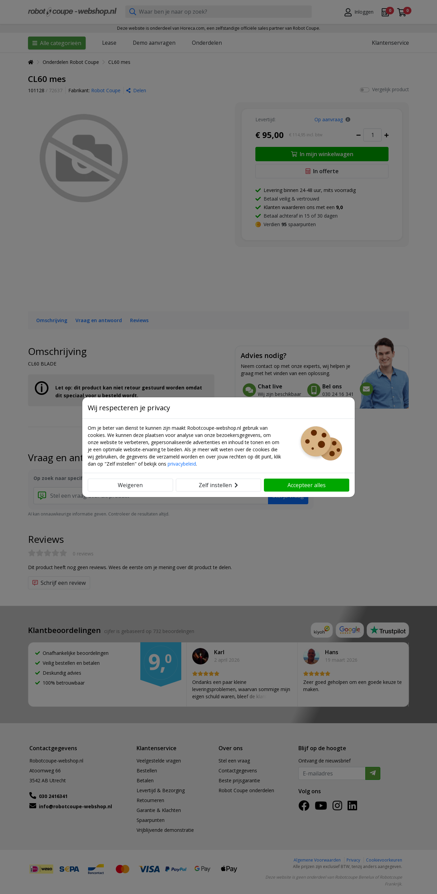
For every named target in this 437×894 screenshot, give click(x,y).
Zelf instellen (218, 485)
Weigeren (130, 485)
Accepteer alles (306, 485)
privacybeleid (182, 463)
